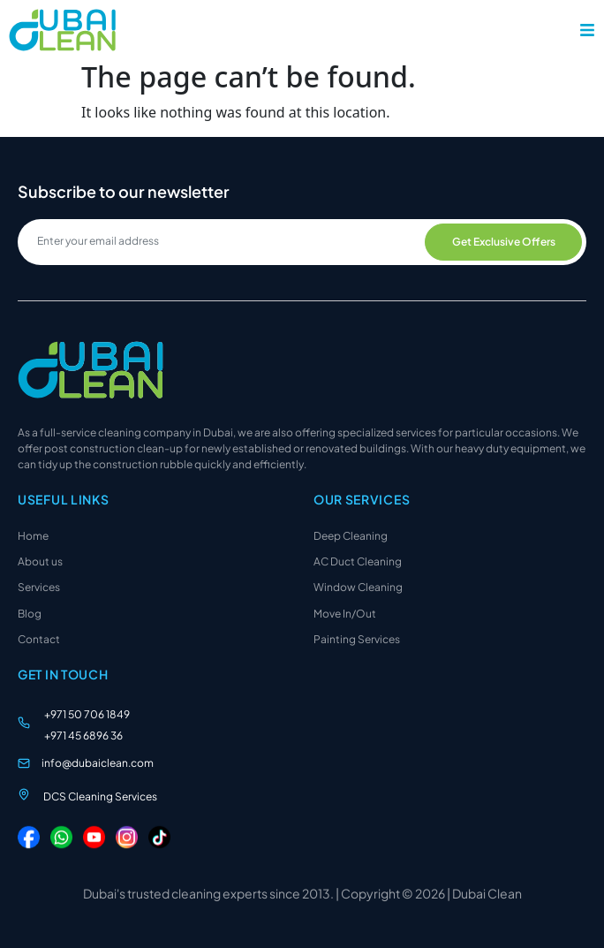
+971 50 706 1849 (87, 714)
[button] (587, 30)
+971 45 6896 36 (83, 735)
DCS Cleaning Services (100, 796)
